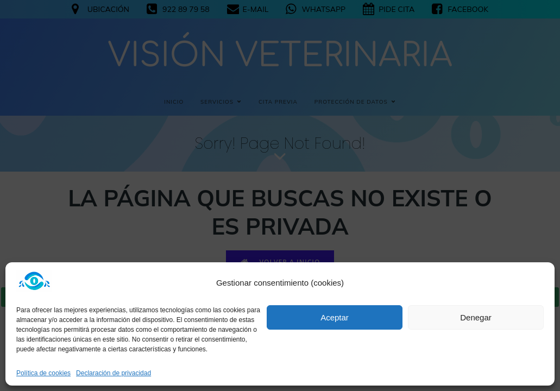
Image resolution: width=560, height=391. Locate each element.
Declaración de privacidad (113, 373)
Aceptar (334, 317)
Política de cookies (43, 373)
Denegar (476, 317)
